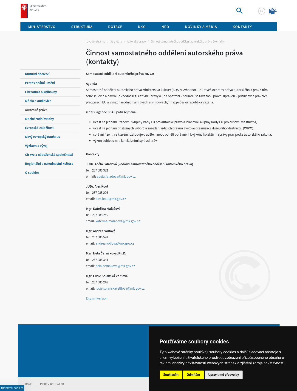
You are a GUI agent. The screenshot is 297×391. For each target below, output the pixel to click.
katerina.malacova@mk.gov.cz (118, 221)
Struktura (116, 41)
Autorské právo (136, 41)
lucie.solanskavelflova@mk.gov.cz (120, 288)
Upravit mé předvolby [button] (223, 375)
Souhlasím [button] (171, 375)
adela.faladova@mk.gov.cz (116, 176)
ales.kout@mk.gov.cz (111, 199)
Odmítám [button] (193, 375)
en (261, 11)
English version (96, 298)
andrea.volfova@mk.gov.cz (115, 243)
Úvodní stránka (96, 41)
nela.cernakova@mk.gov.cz (115, 266)
